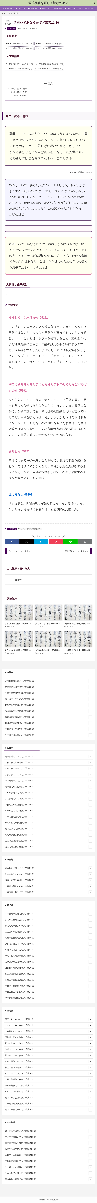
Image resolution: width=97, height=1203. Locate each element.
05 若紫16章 (11, 28)
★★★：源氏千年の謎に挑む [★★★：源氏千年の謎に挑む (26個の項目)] (19, 44)
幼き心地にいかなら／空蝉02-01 (48, 874)
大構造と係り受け (22, 92)
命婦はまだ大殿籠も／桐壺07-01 (48, 717)
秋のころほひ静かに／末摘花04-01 (48, 1149)
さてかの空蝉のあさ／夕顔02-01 (48, 920)
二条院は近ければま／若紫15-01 (48, 1103)
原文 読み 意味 (19, 88)
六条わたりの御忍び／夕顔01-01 (48, 914)
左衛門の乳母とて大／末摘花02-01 (48, 1137)
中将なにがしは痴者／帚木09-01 (48, 804)
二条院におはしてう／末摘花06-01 (48, 1161)
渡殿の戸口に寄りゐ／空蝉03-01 (48, 880)
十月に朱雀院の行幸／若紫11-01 (48, 1079)
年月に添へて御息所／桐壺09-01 (48, 729)
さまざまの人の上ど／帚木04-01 (48, 774)
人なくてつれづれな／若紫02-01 (48, 1025)
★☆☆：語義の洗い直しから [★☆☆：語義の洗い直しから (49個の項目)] (19, 48)
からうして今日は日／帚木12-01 (48, 823)
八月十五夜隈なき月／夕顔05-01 (48, 938)
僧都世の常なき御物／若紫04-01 (48, 1037)
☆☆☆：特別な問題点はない (31, 529)
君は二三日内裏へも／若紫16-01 (48, 1109)
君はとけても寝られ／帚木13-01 (48, 828)
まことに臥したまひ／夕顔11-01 (48, 974)
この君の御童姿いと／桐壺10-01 (48, 735)
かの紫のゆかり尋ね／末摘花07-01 (48, 1167)
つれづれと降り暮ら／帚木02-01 (48, 762)
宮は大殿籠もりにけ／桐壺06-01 (48, 711)
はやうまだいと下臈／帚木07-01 (48, 792)
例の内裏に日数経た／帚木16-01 (48, 847)
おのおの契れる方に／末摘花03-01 (48, 1143)
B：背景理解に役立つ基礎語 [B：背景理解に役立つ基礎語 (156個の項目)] (49, 64)
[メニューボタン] (3, 3)
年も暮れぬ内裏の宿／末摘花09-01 (48, 1179)
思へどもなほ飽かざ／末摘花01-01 (48, 1131)
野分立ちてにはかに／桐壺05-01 (48, 705)
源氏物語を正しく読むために (48, 3)
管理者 (18, 580)
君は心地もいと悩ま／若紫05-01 (48, 1043)
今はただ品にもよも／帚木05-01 (48, 780)
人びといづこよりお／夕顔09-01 (48, 962)
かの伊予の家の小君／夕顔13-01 (48, 986)
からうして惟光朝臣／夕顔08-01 (48, 956)
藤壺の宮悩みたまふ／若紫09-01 (48, 1067)
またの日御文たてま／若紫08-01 (48, 1061)
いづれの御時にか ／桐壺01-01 (48, 681)
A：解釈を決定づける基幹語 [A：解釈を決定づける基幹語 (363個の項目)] (19, 64)
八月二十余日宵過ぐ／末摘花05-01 (48, 1155)
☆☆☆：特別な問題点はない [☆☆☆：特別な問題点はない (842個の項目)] (49, 48)
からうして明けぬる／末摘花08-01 (48, 1173)
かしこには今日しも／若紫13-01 (48, 1091)
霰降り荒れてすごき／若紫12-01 (48, 1085)
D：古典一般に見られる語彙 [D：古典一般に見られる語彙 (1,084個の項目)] (49, 69)
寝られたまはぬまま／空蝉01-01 (48, 868)
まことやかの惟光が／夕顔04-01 (48, 932)
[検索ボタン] (94, 3)
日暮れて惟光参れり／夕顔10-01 (48, 968)
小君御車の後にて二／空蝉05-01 (48, 892)
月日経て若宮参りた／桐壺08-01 (48, 723)
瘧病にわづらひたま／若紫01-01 (48, 1019)
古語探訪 (23, 95)
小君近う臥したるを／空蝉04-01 (48, 886)
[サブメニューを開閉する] (90, 681)
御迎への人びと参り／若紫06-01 (48, 1049)
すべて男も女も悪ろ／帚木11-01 (48, 817)
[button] (12, 541)
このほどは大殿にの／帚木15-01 (48, 841)
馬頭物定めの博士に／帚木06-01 (48, 786)
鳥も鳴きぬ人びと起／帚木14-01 (48, 835)
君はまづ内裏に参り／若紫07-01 (48, 1055)
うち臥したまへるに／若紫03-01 (48, 1031)
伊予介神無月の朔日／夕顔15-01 (48, 998)
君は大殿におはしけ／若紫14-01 (48, 1097)
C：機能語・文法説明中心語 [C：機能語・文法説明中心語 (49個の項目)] (19, 69)
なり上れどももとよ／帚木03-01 (48, 768)
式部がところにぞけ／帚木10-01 (48, 810)
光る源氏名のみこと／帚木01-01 (48, 756)
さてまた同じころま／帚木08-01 (48, 799)
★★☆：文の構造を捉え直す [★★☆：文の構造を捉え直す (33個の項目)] (49, 44)
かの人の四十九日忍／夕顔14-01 (48, 992)
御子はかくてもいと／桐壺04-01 (48, 699)
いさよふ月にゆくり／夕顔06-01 (48, 944)
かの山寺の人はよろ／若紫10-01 (48, 1073)
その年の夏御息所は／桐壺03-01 (48, 693)
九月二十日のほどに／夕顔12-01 (48, 980)
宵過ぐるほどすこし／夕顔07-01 (48, 950)
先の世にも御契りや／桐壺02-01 (48, 687)
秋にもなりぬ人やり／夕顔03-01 (48, 926)
